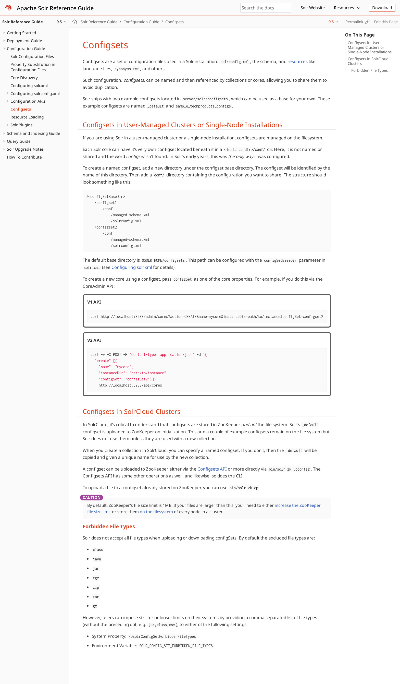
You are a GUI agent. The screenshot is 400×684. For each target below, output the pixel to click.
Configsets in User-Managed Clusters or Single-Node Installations (370, 47)
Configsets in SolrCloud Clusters (368, 61)
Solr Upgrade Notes (25, 149)
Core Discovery (24, 77)
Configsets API (212, 469)
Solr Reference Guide (99, 21)
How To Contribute (24, 157)
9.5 (331, 21)
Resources (344, 7)
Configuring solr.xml (29, 85)
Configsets (20, 109)
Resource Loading (27, 117)
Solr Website (313, 7)
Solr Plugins (21, 125)
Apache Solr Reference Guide (55, 8)
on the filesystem (156, 511)
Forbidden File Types (369, 70)
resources (298, 61)
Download (382, 7)
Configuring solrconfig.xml (35, 93)
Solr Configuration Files (32, 56)
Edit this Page (386, 21)
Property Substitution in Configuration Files (32, 67)
